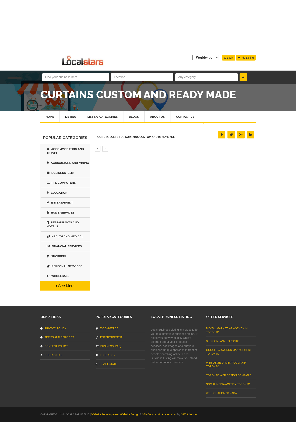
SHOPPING (56, 256)
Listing (70, 116)
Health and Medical (65, 236)
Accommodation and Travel (65, 151)
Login (229, 57)
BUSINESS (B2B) (60, 172)
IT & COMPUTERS (61, 182)
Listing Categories (102, 116)
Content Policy (54, 346)
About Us (157, 116)
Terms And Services (57, 337)
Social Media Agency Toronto (228, 384)
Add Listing (246, 57)
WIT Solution (189, 414)
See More (65, 286)
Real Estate (106, 363)
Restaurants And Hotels (63, 224)
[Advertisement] (148, 26)
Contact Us (185, 116)
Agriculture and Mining (68, 162)
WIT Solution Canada (221, 393)
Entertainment (109, 337)
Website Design (129, 414)
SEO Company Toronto (222, 341)
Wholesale (58, 275)
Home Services (61, 212)
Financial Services (64, 246)
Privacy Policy (53, 328)
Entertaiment (60, 202)
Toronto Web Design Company (228, 375)
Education (57, 192)
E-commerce (107, 328)
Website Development (105, 414)
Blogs (134, 116)
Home (50, 116)
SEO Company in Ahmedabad (159, 414)
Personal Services (64, 266)
